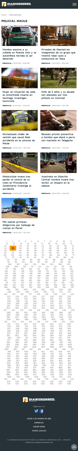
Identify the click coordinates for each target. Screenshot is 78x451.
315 (30, 321)
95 (38, 261)
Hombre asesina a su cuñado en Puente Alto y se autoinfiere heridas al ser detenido (19, 54)
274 (30, 310)
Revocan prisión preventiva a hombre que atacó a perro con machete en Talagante (58, 137)
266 (34, 307)
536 (51, 383)
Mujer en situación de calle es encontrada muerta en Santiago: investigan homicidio (19, 96)
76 (35, 257)
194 (47, 287)
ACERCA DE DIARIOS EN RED (39, 418)
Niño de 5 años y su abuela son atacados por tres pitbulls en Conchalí (57, 95)
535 (43, 383)
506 (9, 376)
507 (18, 376)
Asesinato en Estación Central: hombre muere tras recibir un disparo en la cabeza (57, 181)
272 (13, 310)
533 (26, 383)
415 (55, 349)
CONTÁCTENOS (39, 426)
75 (28, 257)
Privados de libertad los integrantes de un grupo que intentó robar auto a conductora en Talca (58, 54)
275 (38, 310)
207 (18, 291)
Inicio (3, 15)
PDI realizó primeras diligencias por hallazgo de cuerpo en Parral (19, 225)
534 (34, 383)
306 (26, 319)
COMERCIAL (39, 422)
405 (43, 346)
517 (30, 379)
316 (38, 321)
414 (47, 349)
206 (9, 291)
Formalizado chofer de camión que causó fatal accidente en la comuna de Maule (19, 138)
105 (51, 264)
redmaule (7, 63)
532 (17, 383)
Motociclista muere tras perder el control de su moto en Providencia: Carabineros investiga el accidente (17, 183)
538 (69, 383)
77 (42, 257)
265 (26, 307)
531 (8, 383)
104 (43, 264)
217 (30, 294)
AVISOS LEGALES (39, 430)
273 (21, 310)
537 (60, 383)
